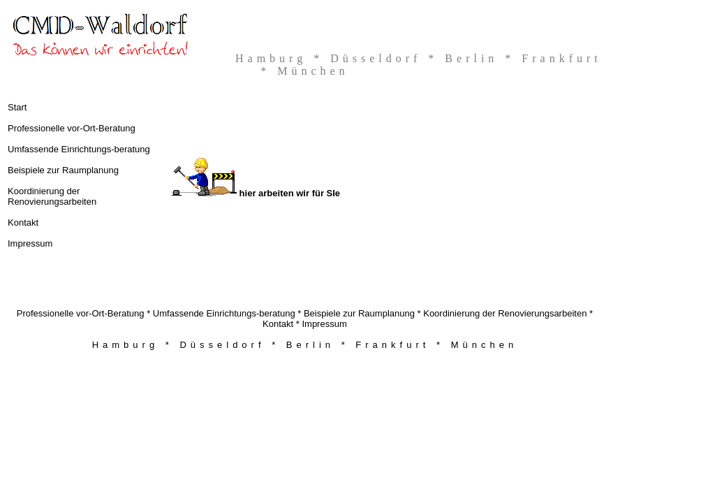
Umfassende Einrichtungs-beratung (79, 149)
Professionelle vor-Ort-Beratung (71, 128)
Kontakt (23, 222)
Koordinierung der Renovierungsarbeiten (52, 196)
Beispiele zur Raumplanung (63, 170)
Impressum (30, 243)
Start (17, 107)
